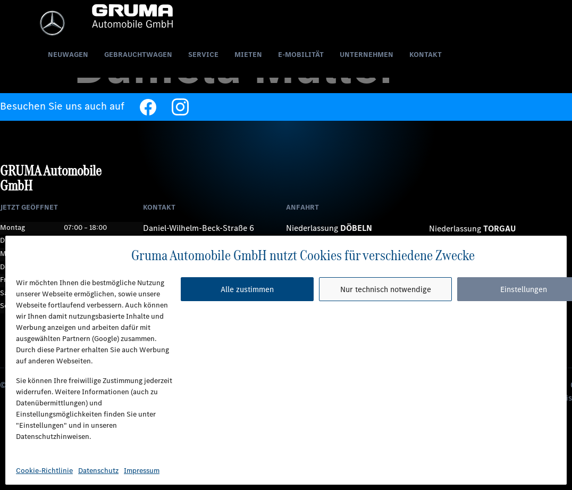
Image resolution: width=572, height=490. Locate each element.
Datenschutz (98, 471)
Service (203, 54)
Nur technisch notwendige (385, 289)
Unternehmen (366, 54)
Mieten (248, 54)
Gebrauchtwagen (138, 54)
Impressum (141, 471)
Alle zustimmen (247, 289)
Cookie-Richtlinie (44, 471)
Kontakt (425, 54)
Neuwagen (68, 54)
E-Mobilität (301, 54)
